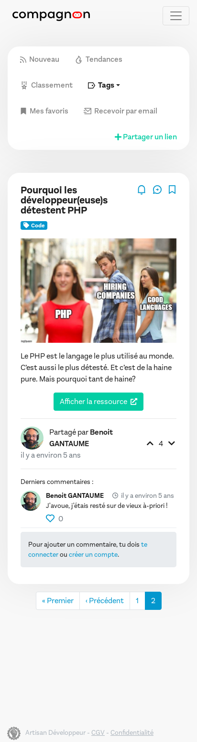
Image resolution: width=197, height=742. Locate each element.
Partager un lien (145, 137)
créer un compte (93, 554)
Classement (46, 85)
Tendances (98, 59)
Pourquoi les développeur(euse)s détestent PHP (64, 200)
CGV (98, 732)
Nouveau (39, 59)
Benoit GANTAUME (75, 495)
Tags (101, 85)
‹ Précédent (105, 601)
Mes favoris (44, 111)
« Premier (58, 601)
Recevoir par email (120, 111)
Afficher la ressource (93, 401)
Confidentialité (131, 732)
